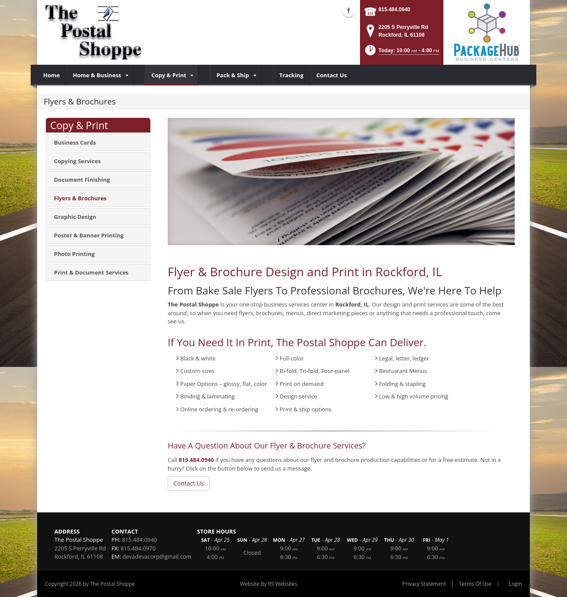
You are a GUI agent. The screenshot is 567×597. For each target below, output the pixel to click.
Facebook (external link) (348, 10)
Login (515, 584)
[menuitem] (51, 75)
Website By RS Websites (268, 584)
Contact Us (188, 483)
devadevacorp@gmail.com (157, 556)
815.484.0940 (394, 9)
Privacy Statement (424, 584)
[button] (401, 53)
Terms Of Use (475, 584)
